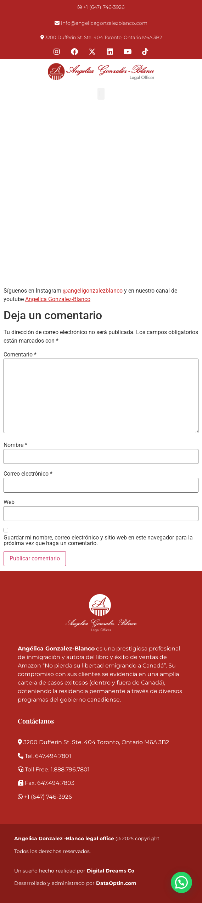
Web (9, 502)
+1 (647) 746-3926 (103, 7)
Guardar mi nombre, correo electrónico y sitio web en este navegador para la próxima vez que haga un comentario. (98, 540)
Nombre (15, 445)
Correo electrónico (28, 474)
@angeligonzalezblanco (93, 290)
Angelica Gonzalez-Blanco (57, 299)
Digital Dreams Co (110, 871)
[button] (100, 94)
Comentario (20, 355)
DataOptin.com (116, 883)
